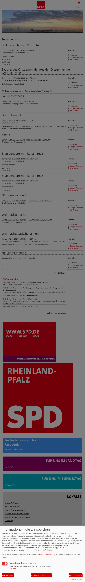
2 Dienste (13, 569)
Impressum (6, 557)
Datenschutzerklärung (46, 555)
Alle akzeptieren (75, 575)
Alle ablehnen (7, 575)
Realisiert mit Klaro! (76, 579)
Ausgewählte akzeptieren (41, 575)
